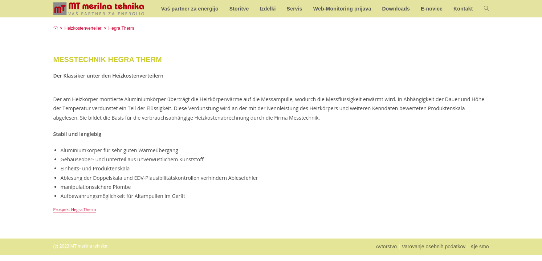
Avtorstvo (386, 246)
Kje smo (479, 246)
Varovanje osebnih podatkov (434, 246)
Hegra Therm (121, 28)
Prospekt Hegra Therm (74, 209)
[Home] (55, 28)
